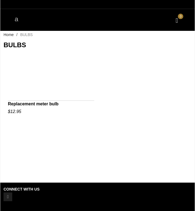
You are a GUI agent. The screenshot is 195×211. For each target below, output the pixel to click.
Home (9, 34)
